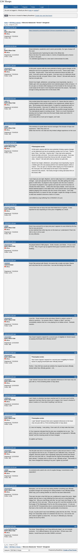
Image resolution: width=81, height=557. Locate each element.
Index (6, 7)
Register (25, 7)
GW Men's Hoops (15, 22)
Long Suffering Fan (10, 145)
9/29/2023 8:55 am (10, 448)
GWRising (7, 398)
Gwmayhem (8, 68)
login (30, 10)
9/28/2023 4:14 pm (10, 414)
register (36, 10)
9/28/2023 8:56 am (10, 352)
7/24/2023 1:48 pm (10, 65)
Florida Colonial (9, 207)
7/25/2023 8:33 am (10, 124)
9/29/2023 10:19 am (10, 467)
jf (4, 49)
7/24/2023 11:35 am (10, 27)
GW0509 (7, 263)
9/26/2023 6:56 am (10, 260)
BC (5, 30)
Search (16, 7)
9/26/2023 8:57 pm (10, 334)
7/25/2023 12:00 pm (10, 205)
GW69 (6, 126)
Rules (33, 7)
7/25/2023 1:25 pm (10, 223)
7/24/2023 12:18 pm (10, 46)
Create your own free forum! (43, 15)
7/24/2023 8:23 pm (10, 98)
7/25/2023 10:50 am (10, 142)
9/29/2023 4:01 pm (10, 526)
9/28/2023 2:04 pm (10, 395)
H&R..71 (7, 101)
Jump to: (17, 550)
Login (42, 7)
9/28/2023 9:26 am (10, 377)
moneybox (7, 337)
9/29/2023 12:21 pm (10, 486)
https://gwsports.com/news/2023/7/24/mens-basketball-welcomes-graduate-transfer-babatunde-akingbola (52, 31)
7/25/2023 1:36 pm (10, 242)
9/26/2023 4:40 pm (10, 315)
